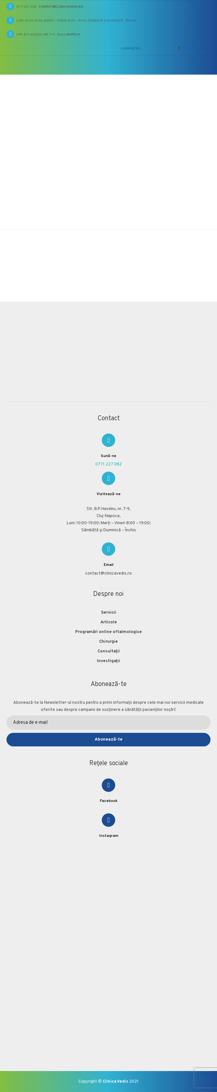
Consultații (108, 651)
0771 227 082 (108, 464)
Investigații (108, 661)
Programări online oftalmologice (108, 632)
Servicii (108, 612)
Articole (108, 622)
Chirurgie (108, 641)
